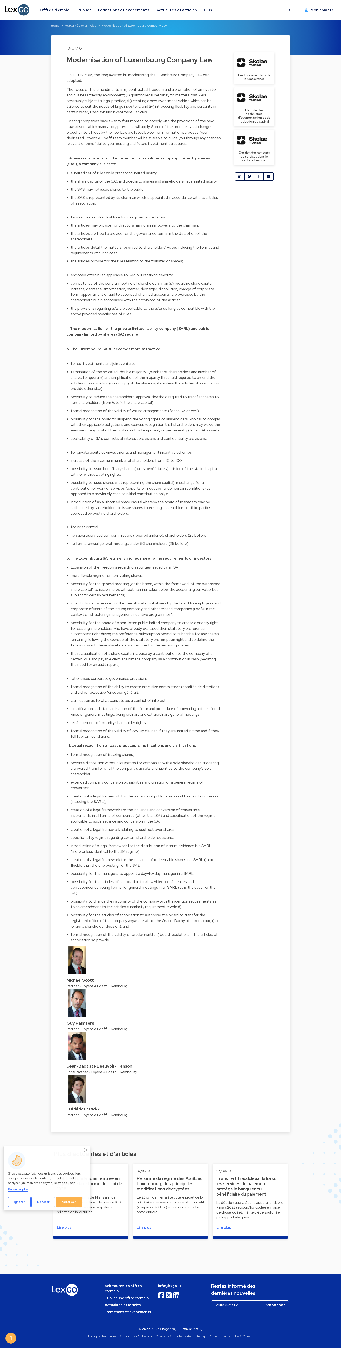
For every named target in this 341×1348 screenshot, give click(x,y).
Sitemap (200, 1336)
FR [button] (288, 10)
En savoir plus (18, 1189)
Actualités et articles (176, 10)
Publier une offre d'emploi (127, 1298)
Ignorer (19, 1202)
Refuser (43, 1202)
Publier (84, 10)
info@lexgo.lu (169, 1286)
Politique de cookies (102, 1336)
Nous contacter (220, 1336)
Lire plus (64, 1227)
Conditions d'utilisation (136, 1336)
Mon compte (319, 10)
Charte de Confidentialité (173, 1336)
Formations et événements (123, 10)
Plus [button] (208, 10)
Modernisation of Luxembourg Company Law (134, 25)
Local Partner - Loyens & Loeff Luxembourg (102, 1072)
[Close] (86, 1150)
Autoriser (69, 1202)
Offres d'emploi (55, 10)
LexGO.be (242, 1336)
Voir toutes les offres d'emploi (123, 1288)
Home (55, 25)
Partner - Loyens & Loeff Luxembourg (97, 986)
